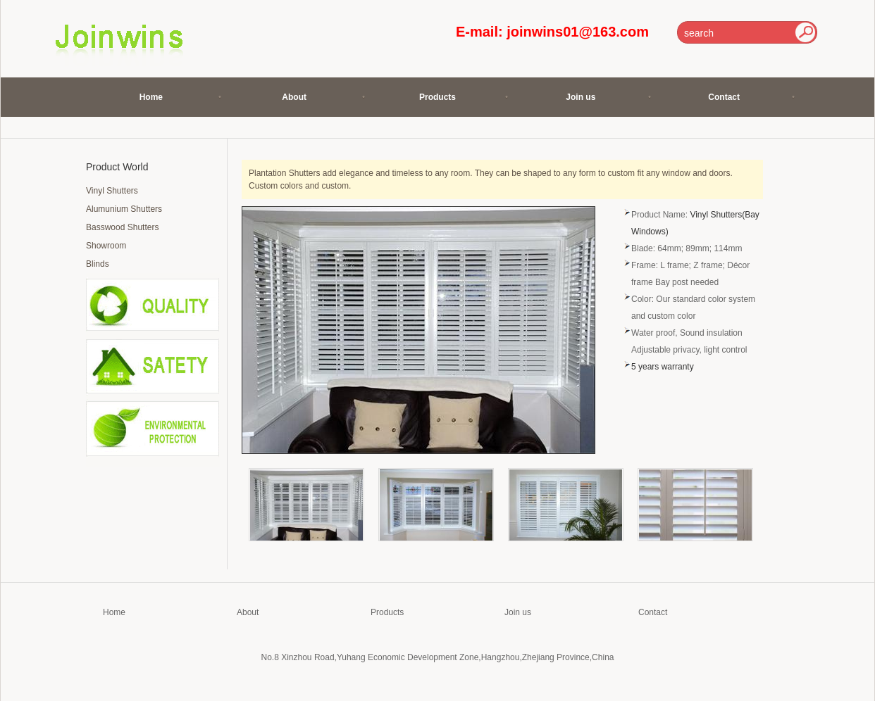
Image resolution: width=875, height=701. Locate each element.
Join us (580, 97)
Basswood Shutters (122, 227)
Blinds (97, 264)
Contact (724, 97)
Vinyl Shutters (112, 191)
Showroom (106, 246)
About (294, 97)
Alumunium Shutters (124, 209)
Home (151, 97)
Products (437, 97)
